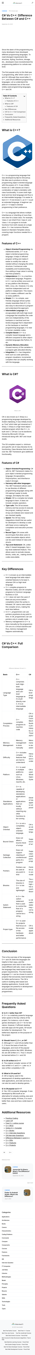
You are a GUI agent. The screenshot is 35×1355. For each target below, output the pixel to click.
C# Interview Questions (15, 1135)
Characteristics (6, 1231)
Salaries (4, 1294)
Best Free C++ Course (24, 1330)
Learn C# (9, 1121)
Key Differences (10, 109)
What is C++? (10, 98)
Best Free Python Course (9, 1330)
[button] (3, 3)
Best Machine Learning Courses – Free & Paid (17, 1342)
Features (4, 1252)
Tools (3, 1305)
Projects (4, 1287)
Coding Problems (7, 1234)
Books (4, 1224)
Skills (3, 1298)
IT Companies (6, 1266)
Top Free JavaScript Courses (23, 1333)
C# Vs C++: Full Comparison (15, 112)
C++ (10, 1152)
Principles (5, 1284)
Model (4, 1280)
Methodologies (6, 1277)
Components (6, 1245)
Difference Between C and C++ (18, 1138)
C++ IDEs (9, 1140)
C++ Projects (11, 1145)
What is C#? (9, 104)
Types (4, 1308)
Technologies (6, 1301)
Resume (4, 1291)
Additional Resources (12, 120)
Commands (5, 1238)
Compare (4, 11)
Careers (4, 1227)
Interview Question (7, 1262)
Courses (4, 1248)
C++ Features (11, 1143)
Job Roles (5, 1270)
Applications (5, 1216)
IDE (3, 1259)
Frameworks (5, 1255)
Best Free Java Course (8, 1333)
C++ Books (10, 1131)
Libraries (4, 1273)
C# (4, 1152)
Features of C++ (13, 101)
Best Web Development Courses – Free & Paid (17, 1349)
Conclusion (9, 114)
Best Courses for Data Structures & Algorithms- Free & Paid (16, 1338)
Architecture (5, 1220)
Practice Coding (12, 1118)
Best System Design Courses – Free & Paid (16, 1344)
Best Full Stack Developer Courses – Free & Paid (16, 1347)
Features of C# (12, 106)
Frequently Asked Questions (15, 117)
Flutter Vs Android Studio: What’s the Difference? (11, 1194)
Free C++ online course (15, 1123)
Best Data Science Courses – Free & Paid (16, 1335)
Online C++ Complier (14, 1128)
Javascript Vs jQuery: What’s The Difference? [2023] (21, 1171)
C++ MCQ (9, 1126)
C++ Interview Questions (15, 1133)
